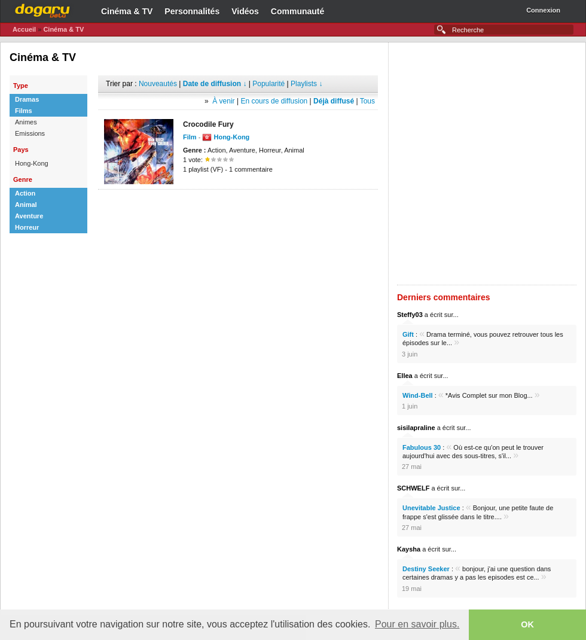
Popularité (268, 84)
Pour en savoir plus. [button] (417, 624)
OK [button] (527, 624)
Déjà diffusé (333, 101)
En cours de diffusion (273, 101)
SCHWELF (413, 488)
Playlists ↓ (306, 84)
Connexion (543, 10)
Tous (367, 101)
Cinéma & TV (126, 11)
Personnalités (191, 11)
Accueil (24, 29)
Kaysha (408, 549)
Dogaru (42, 9)
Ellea (405, 375)
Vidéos (245, 11)
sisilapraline (416, 427)
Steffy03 (410, 314)
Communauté (297, 11)
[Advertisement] (143, 163)
